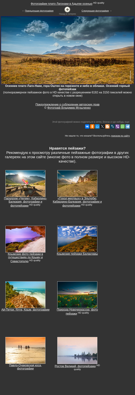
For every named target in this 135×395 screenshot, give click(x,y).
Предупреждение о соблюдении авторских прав (67, 104)
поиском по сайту (120, 135)
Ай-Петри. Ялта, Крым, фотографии (25, 309)
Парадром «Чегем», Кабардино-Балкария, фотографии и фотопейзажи (25, 202)
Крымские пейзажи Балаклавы (77, 253)
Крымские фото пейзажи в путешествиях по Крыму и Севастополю (25, 257)
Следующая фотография (95, 10)
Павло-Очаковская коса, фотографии (25, 367)
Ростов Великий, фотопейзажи (75, 366)
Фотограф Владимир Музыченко (69, 107)
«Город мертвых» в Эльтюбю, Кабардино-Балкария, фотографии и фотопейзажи (77, 202)
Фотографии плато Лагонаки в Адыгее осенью (61, 3)
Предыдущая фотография (39, 10)
